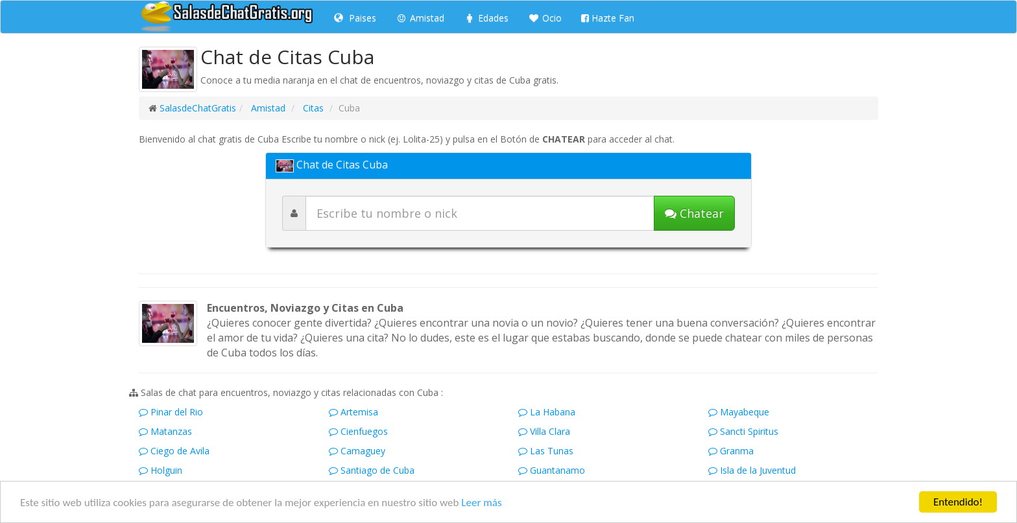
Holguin (160, 470)
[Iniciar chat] (694, 213)
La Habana (546, 412)
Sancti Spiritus (743, 431)
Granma (731, 451)
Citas (312, 108)
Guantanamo (551, 470)
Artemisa (353, 412)
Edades (486, 18)
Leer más (481, 502)
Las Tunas (545, 451)
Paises (355, 18)
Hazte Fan (607, 18)
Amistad (420, 18)
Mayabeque (738, 412)
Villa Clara (544, 431)
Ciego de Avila (174, 451)
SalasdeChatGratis (198, 108)
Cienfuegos (358, 431)
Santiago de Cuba (371, 470)
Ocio (545, 18)
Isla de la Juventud (752, 470)
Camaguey (357, 451)
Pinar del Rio (171, 412)
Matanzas (165, 431)
